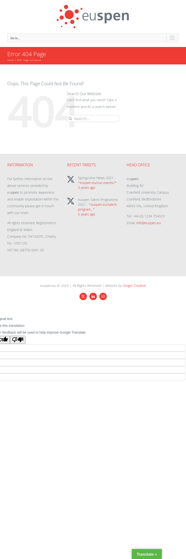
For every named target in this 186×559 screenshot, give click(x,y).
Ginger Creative (134, 285)
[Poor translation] (17, 340)
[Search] (70, 118)
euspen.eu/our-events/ (97, 182)
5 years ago (86, 187)
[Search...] (93, 118)
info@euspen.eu (148, 223)
